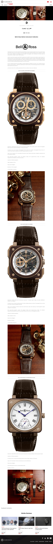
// (26, 25)
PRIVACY (50, 541)
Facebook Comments (6, 508)
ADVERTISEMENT (41, 541)
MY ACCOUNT (32, 541)
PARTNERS (46, 541)
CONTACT (36, 541)
